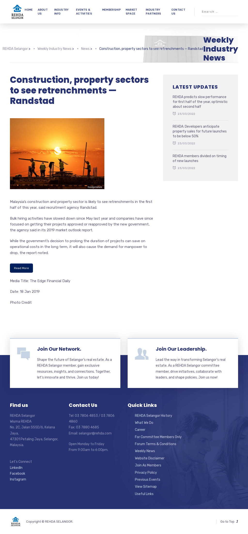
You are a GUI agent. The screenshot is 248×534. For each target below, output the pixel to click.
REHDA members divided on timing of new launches (199, 158)
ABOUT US (43, 11)
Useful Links (144, 494)
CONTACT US (178, 11)
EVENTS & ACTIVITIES (84, 11)
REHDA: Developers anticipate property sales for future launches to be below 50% (200, 131)
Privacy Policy (146, 473)
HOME (29, 9)
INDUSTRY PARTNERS (153, 11)
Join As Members (148, 465)
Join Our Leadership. (181, 349)
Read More (21, 268)
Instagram (18, 479)
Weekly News (145, 451)
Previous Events (147, 480)
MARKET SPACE (131, 11)
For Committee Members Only (158, 437)
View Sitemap (146, 487)
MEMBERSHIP (111, 9)
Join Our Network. (59, 349)
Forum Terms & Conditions (155, 444)
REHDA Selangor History (153, 416)
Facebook (17, 474)
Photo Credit (21, 302)
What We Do (144, 423)
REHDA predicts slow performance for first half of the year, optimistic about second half (200, 101)
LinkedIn (16, 468)
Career (140, 430)
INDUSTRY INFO (61, 11)
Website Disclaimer (149, 458)
